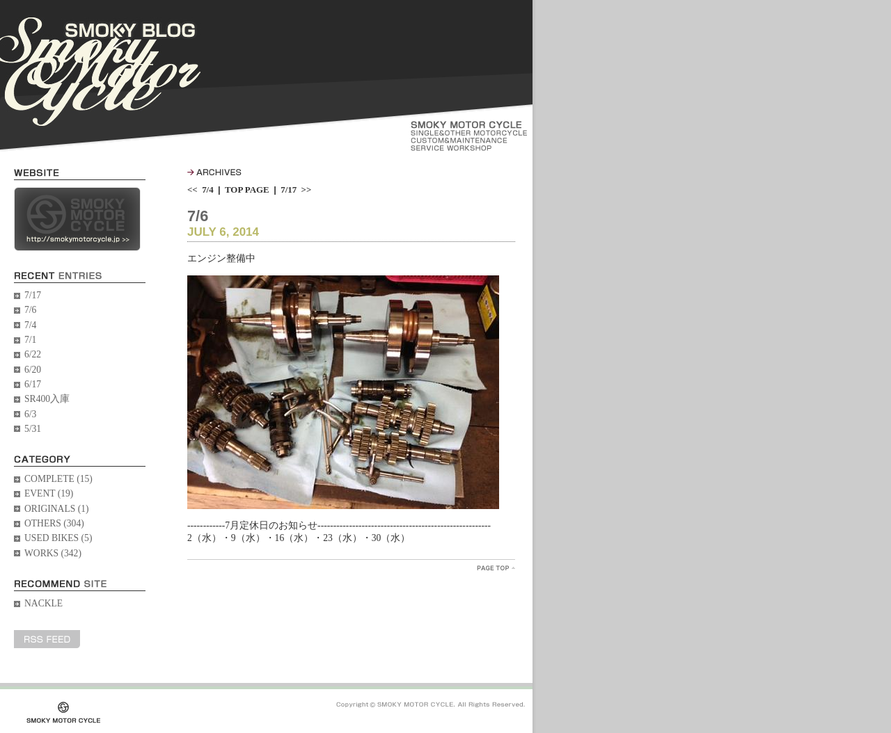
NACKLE (43, 603)
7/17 (32, 295)
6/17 (32, 384)
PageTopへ (496, 567)
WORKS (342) (52, 553)
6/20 (32, 369)
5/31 (32, 429)
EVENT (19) (48, 493)
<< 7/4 (200, 189)
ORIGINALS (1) (56, 509)
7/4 (30, 325)
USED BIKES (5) (58, 538)
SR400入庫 (47, 399)
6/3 (30, 414)
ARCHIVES (214, 172)
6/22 (32, 354)
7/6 (30, 310)
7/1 (30, 340)
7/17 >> (296, 189)
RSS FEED (47, 639)
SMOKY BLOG (100, 71)
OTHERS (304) (54, 523)
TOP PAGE (247, 189)
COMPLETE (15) (58, 479)
